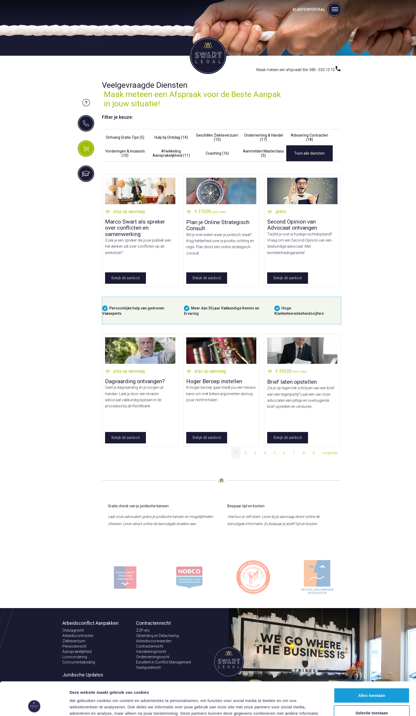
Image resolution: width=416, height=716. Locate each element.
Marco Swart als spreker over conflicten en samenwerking (135, 228)
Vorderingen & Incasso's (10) (125, 153)
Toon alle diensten (309, 153)
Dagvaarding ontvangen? (135, 381)
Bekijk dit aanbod (125, 278)
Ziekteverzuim (73, 641)
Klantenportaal (309, 9)
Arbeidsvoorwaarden (153, 641)
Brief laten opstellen (292, 382)
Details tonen (286, 705)
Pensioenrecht (74, 646)
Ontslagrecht (73, 630)
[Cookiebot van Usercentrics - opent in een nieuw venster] (34, 706)
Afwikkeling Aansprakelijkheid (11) (171, 153)
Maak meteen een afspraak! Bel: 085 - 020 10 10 (298, 70)
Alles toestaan (371, 664)
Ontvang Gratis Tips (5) (125, 137)
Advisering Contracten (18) (309, 137)
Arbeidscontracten (77, 636)
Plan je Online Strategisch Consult (217, 225)
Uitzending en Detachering (157, 636)
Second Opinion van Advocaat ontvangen (292, 225)
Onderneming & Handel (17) (263, 137)
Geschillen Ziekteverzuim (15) (217, 137)
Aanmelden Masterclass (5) (263, 153)
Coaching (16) (217, 153)
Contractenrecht (149, 646)
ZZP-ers (143, 630)
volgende (329, 453)
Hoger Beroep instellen (214, 381)
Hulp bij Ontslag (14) (171, 137)
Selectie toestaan (372, 681)
